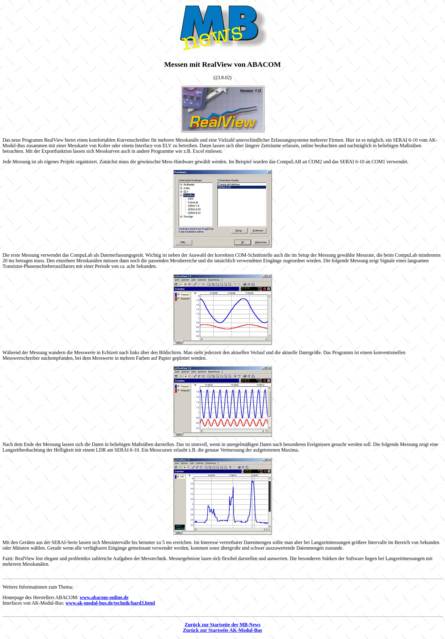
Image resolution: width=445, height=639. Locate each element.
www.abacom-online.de (104, 598)
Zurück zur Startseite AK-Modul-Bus (222, 631)
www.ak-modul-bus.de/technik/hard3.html (110, 604)
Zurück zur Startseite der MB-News (222, 625)
